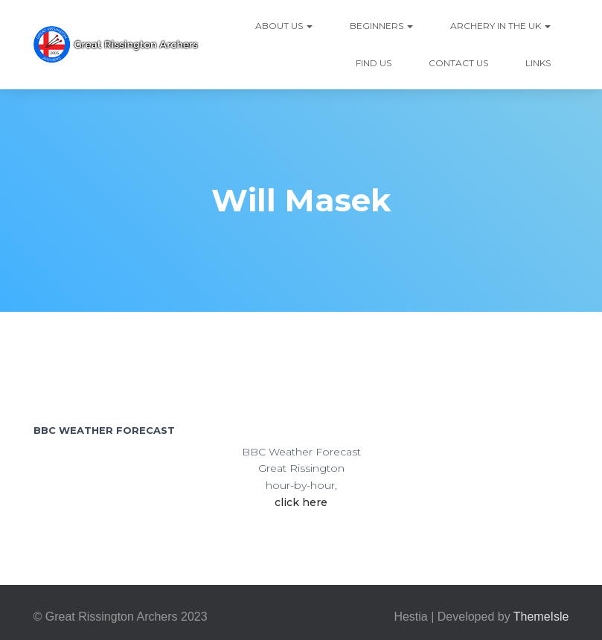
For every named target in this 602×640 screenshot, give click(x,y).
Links (538, 62)
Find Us (373, 62)
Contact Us (458, 62)
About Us (284, 25)
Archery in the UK (500, 25)
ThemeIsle (541, 616)
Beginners (381, 25)
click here (301, 502)
